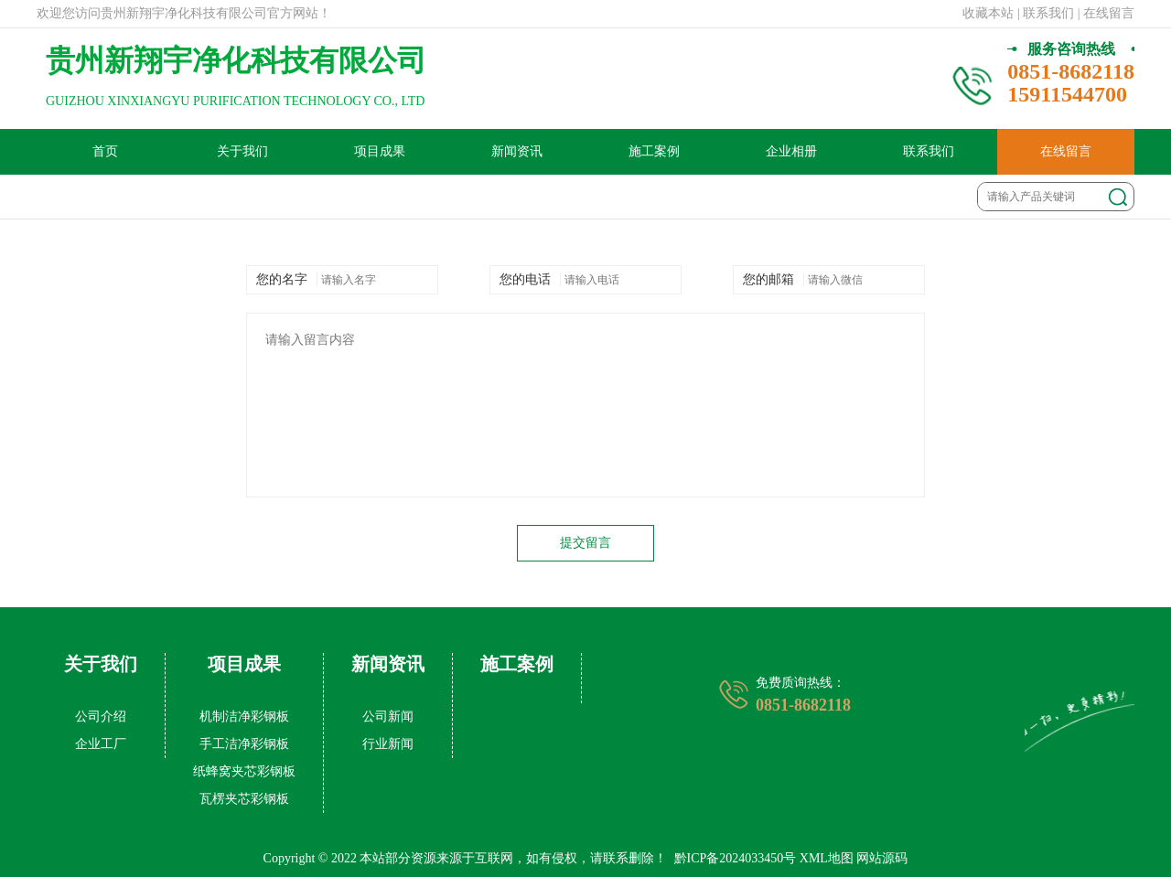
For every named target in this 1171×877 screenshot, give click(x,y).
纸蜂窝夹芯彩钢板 (244, 771)
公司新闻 (388, 716)
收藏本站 (988, 13)
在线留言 (1065, 151)
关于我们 (242, 151)
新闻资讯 (517, 151)
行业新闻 (388, 744)
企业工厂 (100, 744)
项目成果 (379, 151)
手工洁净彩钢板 (244, 744)
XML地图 (827, 858)
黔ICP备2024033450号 (735, 858)
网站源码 (882, 858)
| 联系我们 (1045, 13)
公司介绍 (100, 716)
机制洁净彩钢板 (244, 716)
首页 (105, 151)
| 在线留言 (1106, 13)
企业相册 (791, 151)
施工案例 (654, 151)
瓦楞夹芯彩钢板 (244, 799)
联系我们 (928, 151)
